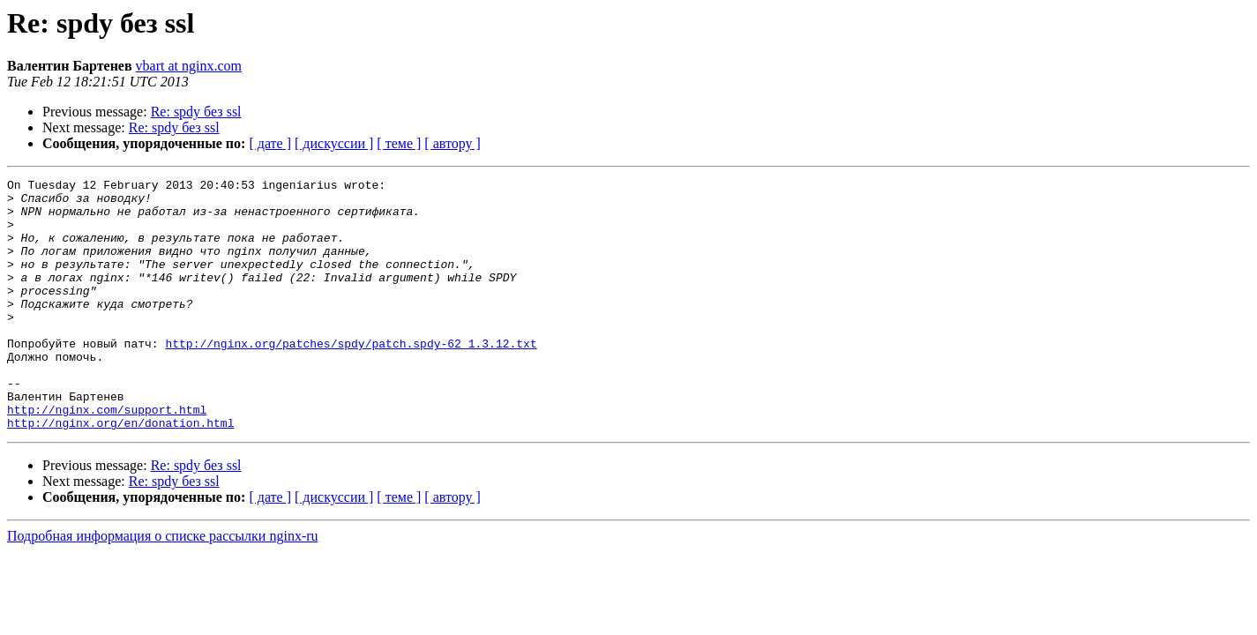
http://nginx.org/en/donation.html (120, 473)
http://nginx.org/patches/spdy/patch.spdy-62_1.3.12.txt (350, 377)
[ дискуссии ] (334, 143)
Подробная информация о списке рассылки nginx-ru (162, 586)
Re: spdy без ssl (196, 111)
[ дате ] (270, 143)
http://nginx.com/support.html (106, 457)
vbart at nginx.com (189, 65)
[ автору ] (452, 143)
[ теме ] (399, 143)
